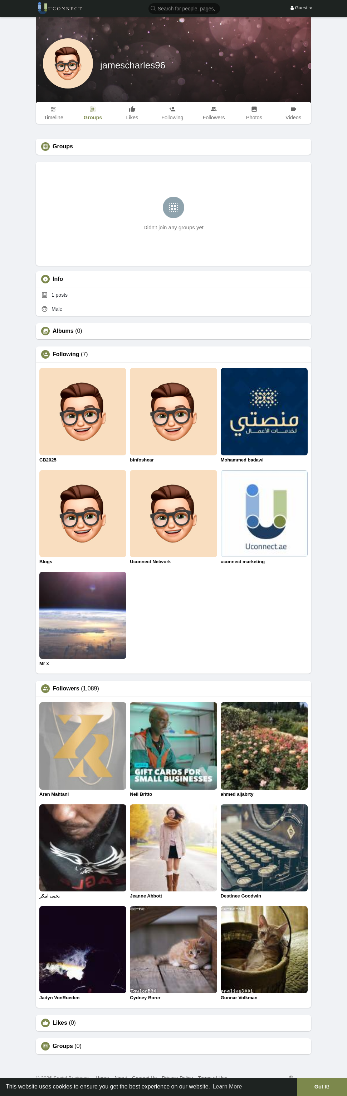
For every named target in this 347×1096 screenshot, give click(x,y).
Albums (63, 331)
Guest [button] (301, 7)
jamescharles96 (132, 65)
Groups (63, 1046)
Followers (66, 688)
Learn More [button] (227, 1086)
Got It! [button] (321, 1087)
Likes (60, 1023)
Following (66, 354)
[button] (184, 8)
